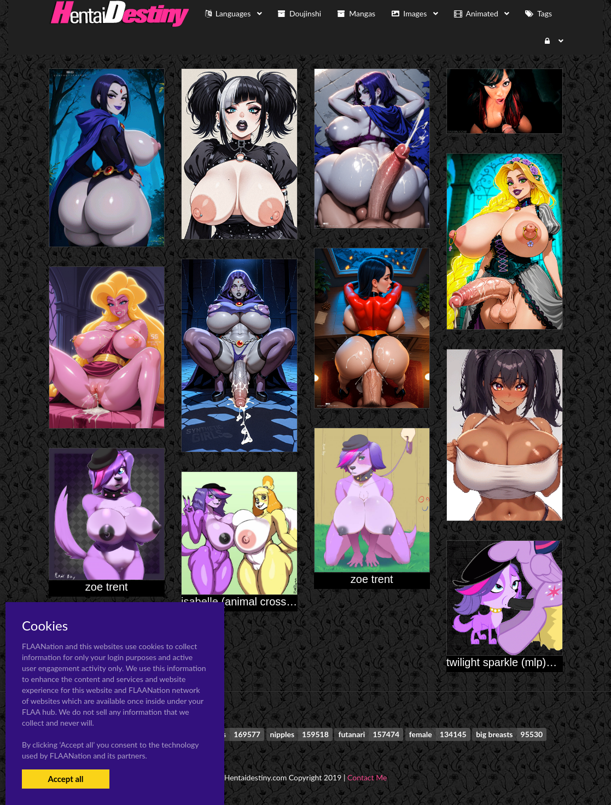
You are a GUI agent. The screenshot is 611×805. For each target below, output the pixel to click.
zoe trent (372, 579)
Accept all (65, 779)
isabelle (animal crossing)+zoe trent (267, 602)
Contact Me (367, 777)
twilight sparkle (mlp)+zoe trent (520, 662)
